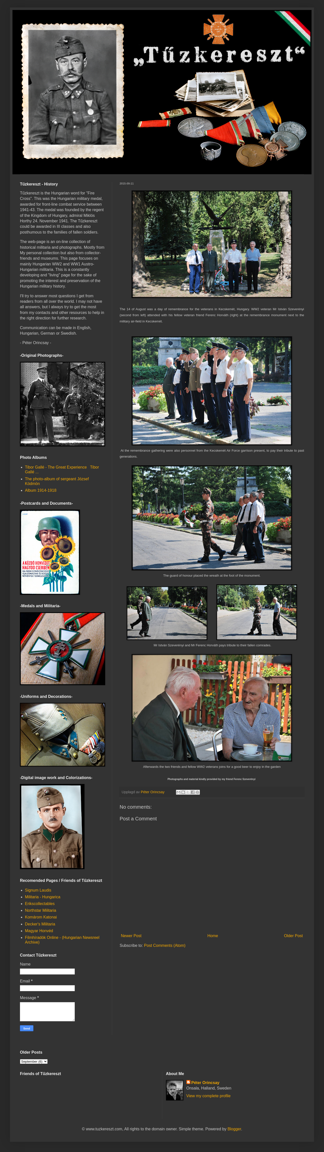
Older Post (293, 936)
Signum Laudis (38, 890)
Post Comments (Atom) (164, 945)
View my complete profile (208, 1096)
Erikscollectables (40, 904)
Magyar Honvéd (39, 931)
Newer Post (131, 936)
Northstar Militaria (40, 910)
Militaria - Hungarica (42, 897)
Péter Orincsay (205, 1083)
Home (212, 936)
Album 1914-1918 (40, 490)
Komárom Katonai (41, 917)
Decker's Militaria (40, 924)
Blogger (234, 1129)
